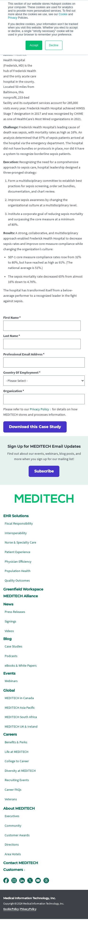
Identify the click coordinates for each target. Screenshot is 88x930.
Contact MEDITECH (20, 874)
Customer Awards (17, 846)
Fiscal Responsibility (19, 534)
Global (9, 701)
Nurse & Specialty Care (20, 553)
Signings (10, 632)
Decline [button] (53, 45)
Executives (12, 827)
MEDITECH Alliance (20, 607)
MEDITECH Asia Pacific (20, 718)
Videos (9, 642)
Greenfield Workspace (23, 600)
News (8, 615)
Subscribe (44, 482)
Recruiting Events (17, 791)
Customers (13, 880)
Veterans (11, 810)
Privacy (12, 17)
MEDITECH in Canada (19, 709)
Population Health (18, 582)
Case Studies (13, 657)
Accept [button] (34, 45)
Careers (10, 745)
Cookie (63, 14)
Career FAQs (13, 800)
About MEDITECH (19, 819)
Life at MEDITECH (16, 762)
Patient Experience (17, 563)
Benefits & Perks (16, 753)
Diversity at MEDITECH (20, 781)
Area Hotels (13, 865)
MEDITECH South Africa (21, 728)
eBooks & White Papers (21, 676)
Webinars (11, 692)
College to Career (17, 772)
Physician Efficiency (18, 572)
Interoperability (16, 544)
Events (9, 684)
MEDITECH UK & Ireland (21, 737)
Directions (12, 855)
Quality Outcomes (17, 591)
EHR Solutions (16, 526)
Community (13, 836)
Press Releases (15, 623)
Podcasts (11, 667)
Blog (7, 649)
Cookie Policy (11, 919)
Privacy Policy (39, 420)
